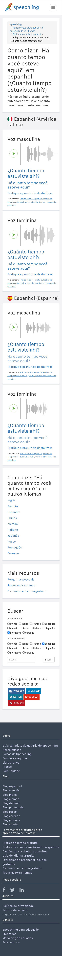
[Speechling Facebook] (5, 890)
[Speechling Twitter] (14, 890)
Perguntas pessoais (20, 579)
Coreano (13, 553)
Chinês (12, 518)
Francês (12, 506)
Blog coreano (11, 816)
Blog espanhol (12, 786)
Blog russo (9, 811)
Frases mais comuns (21, 585)
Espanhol (13, 512)
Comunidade (11, 771)
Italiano (12, 529)
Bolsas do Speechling (17, 754)
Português (14, 547)
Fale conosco (11, 942)
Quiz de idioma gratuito (18, 855)
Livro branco (10, 762)
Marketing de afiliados (17, 938)
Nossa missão (11, 750)
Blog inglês (9, 794)
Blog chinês (10, 824)
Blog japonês (11, 820)
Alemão (12, 524)
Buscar (48, 659)
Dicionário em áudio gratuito (28, 34)
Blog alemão (10, 799)
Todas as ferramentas (17, 872)
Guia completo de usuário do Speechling (30, 745)
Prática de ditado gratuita (20, 843)
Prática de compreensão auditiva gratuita (30, 847)
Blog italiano (11, 803)
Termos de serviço (14, 910)
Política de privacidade (18, 906)
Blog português (12, 807)
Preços (7, 766)
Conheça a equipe (14, 758)
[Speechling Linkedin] (24, 890)
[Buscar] (21, 659)
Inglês (11, 500)
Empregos (9, 934)
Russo (11, 541)
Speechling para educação (20, 929)
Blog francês (11, 790)
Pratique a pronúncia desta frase (30, 193)
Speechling (16, 24)
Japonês (13, 535)
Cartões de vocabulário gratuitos (24, 851)
